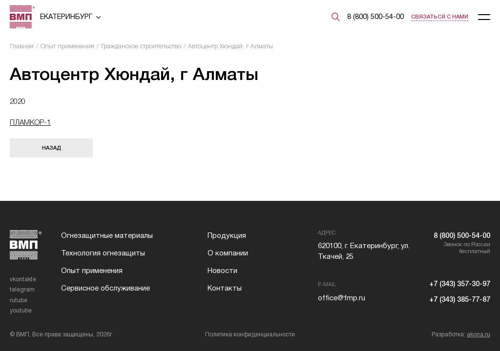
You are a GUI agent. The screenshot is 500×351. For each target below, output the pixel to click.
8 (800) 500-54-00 (375, 16)
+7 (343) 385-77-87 (459, 299)
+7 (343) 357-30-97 (459, 283)
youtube (21, 310)
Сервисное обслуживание (105, 288)
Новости (222, 270)
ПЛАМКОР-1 (30, 122)
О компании (228, 253)
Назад (51, 148)
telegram (22, 289)
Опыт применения (67, 46)
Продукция (227, 235)
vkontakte (23, 279)
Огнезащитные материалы (107, 235)
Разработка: (461, 334)
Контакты (225, 288)
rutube (18, 300)
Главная (22, 46)
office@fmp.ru (341, 298)
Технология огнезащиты (103, 253)
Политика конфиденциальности (250, 334)
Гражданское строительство (141, 46)
